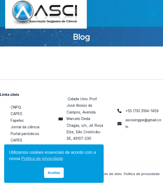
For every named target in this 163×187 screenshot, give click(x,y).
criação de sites (109, 174)
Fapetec (17, 120)
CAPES (16, 114)
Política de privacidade (142, 174)
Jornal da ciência (25, 127)
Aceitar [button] (54, 173)
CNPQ (16, 107)
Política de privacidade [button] (42, 158)
